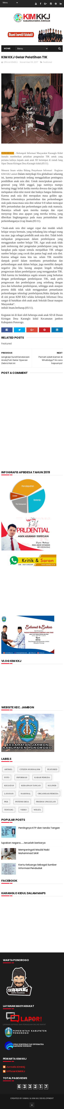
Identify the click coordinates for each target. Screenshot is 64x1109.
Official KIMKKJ (15, 1071)
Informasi (21, 777)
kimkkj (26, 1098)
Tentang (8, 810)
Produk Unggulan (46, 802)
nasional (26, 793)
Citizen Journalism (30, 769)
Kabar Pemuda (42, 777)
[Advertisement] (32, 412)
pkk (6, 802)
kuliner (52, 785)
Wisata (37, 810)
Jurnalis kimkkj (15, 1067)
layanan (9, 793)
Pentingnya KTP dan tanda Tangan (39, 827)
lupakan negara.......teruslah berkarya (23, 842)
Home (7, 48)
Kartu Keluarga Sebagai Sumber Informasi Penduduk (37, 866)
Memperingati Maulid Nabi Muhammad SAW (33, 851)
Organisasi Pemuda (48, 793)
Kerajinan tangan (31, 785)
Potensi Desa (22, 802)
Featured (47, 62)
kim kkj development (43, 1098)
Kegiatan (9, 785)
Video (24, 810)
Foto (6, 777)
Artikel (8, 769)
